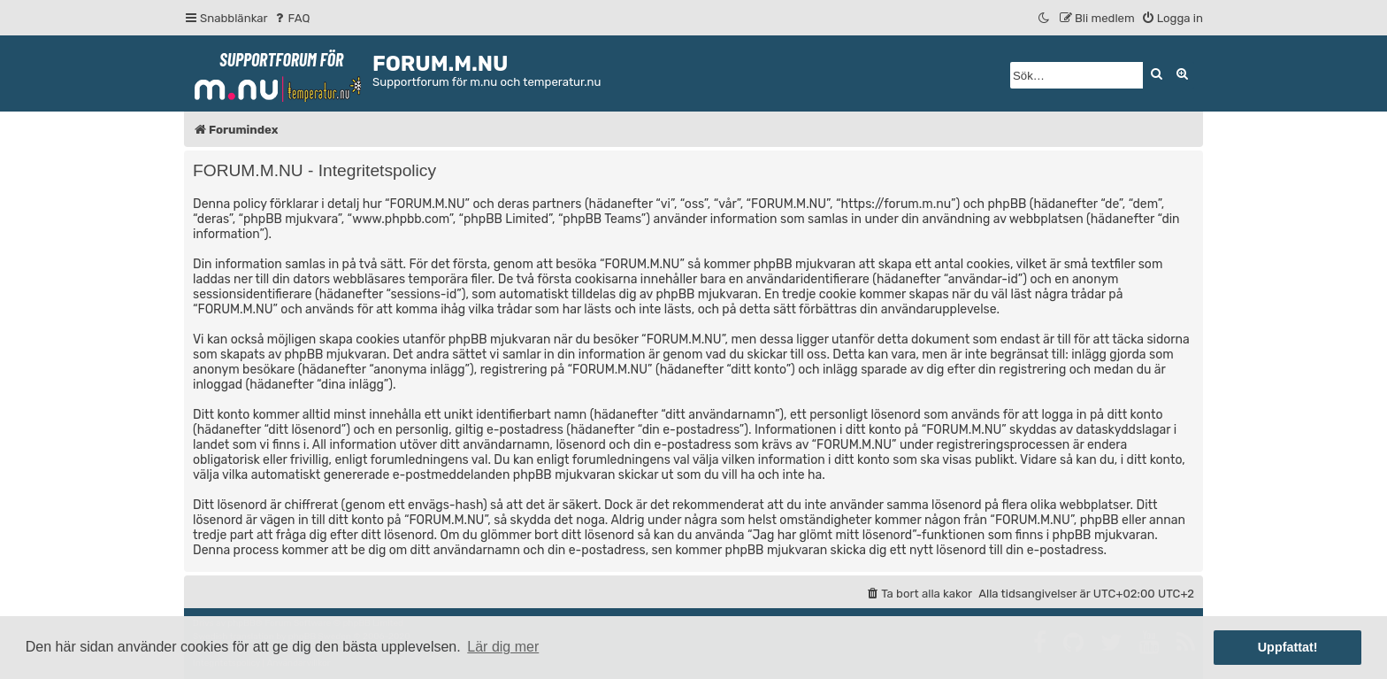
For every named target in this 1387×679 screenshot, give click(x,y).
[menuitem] (291, 18)
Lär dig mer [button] (503, 646)
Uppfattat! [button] (1288, 647)
